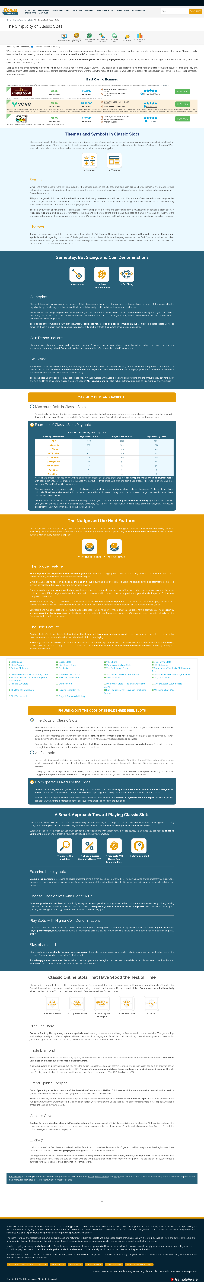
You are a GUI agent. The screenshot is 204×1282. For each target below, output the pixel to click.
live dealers (66, 1180)
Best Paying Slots (162, 662)
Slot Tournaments (19, 696)
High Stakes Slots (67, 665)
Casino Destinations (102, 1271)
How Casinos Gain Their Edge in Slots (172, 674)
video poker (54, 1180)
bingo (117, 1176)
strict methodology (161, 85)
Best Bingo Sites (41, 10)
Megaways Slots (162, 677)
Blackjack (58, 1264)
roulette (29, 1180)
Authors (151, 1271)
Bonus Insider (30, 1279)
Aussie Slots (64, 668)
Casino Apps (30, 13)
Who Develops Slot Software (168, 684)
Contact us (161, 1271)
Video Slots (111, 662)
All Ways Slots (113, 677)
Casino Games (122, 10)
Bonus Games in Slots (69, 674)
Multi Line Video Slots (69, 677)
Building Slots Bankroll (69, 690)
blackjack (43, 1180)
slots (36, 1180)
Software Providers (139, 1264)
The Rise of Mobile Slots (22, 690)
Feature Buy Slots (19, 684)
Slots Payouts (17, 665)
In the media (174, 1271)
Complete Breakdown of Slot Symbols (29, 674)
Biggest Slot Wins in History (72, 696)
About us (118, 1271)
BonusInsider (15, 1176)
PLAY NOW (182, 91)
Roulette (75, 1264)
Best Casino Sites (60, 10)
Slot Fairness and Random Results (122, 674)
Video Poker (94, 1264)
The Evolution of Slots (117, 668)
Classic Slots (65, 662)
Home (27, 10)
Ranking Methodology (135, 1271)
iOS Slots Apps (161, 665)
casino (91, 1176)
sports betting (102, 1176)
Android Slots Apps (20, 668)
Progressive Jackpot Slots (118, 665)
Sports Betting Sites (83, 10)
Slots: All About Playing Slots (22, 20)
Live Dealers (114, 1264)
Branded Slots (65, 684)
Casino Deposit (139, 10)
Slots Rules (16, 662)
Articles (43, 13)
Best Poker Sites (105, 10)
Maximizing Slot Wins (164, 690)
